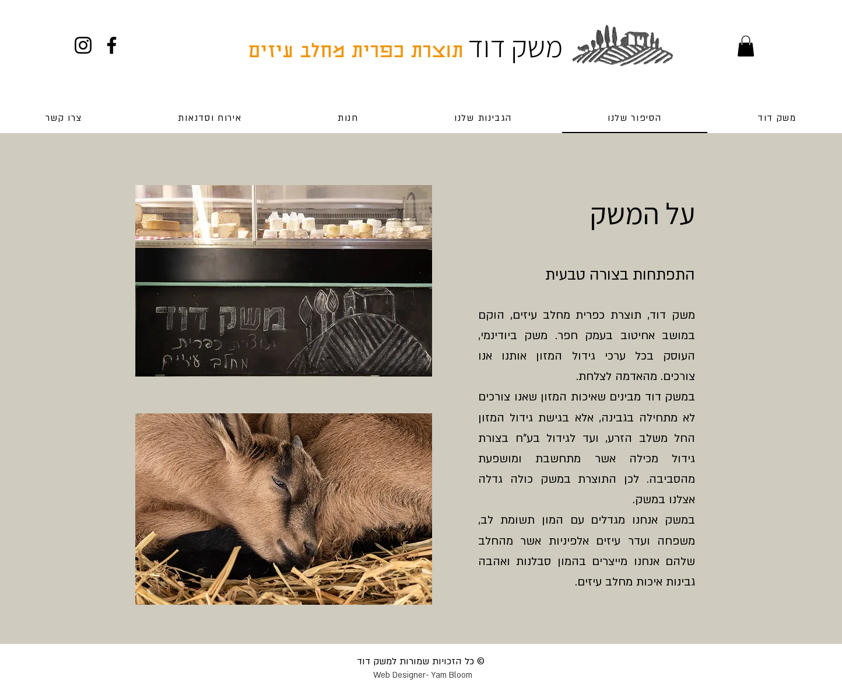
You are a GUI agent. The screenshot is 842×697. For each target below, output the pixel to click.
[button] (746, 46)
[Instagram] (83, 45)
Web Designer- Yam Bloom (422, 675)
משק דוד (515, 46)
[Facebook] (111, 45)
